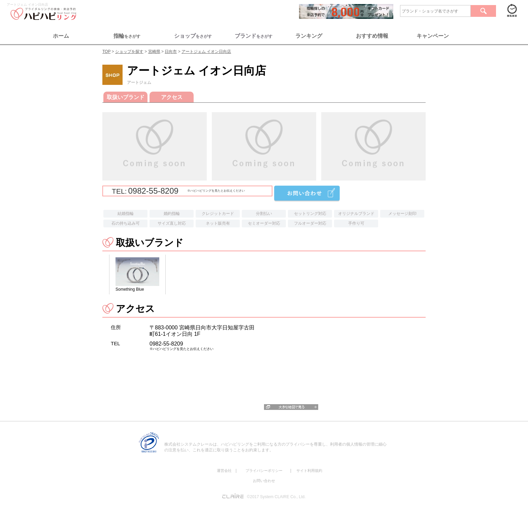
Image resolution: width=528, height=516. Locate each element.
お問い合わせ (264, 481)
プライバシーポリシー (264, 471)
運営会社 (224, 471)
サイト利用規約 (309, 471)
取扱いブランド (125, 97)
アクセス (172, 97)
